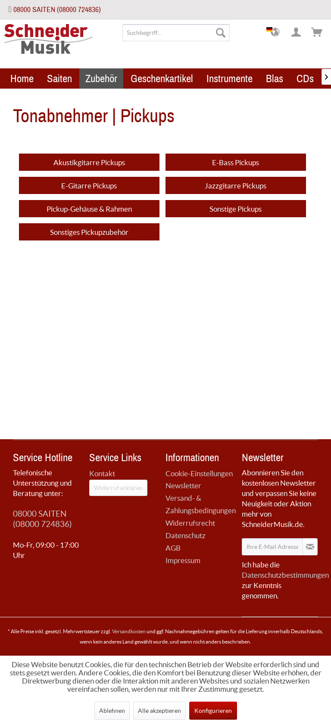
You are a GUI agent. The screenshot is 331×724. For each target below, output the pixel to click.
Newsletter (183, 485)
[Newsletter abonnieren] (310, 546)
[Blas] (274, 78)
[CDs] (305, 78)
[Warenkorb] (317, 32)
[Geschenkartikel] (162, 78)
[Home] (22, 78)
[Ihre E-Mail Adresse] (272, 546)
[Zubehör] (101, 78)
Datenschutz (186, 535)
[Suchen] (221, 32)
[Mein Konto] (296, 32)
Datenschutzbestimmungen (285, 575)
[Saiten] (59, 78)
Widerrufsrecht (190, 523)
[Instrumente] (229, 78)
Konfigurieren (213, 710)
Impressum (183, 560)
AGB (173, 548)
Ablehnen (112, 710)
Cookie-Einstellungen (199, 473)
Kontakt (102, 473)
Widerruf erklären (118, 487)
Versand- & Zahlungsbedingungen (201, 504)
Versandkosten (129, 631)
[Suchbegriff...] (176, 32)
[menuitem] (176, 32)
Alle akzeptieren (159, 710)
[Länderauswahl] (275, 32)
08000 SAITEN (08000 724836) (57, 10)
